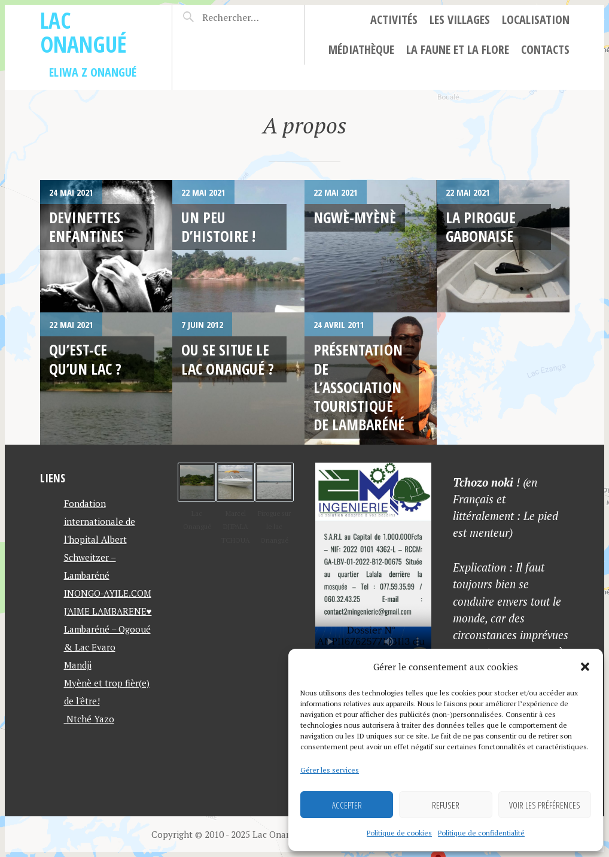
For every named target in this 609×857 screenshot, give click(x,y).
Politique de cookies (399, 832)
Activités (394, 19)
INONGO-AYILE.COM (107, 593)
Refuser (445, 805)
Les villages (460, 19)
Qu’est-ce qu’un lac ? (85, 358)
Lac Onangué (83, 32)
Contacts (545, 49)
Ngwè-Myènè (354, 217)
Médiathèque (361, 49)
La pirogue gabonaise (481, 226)
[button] (585, 667)
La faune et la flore (457, 49)
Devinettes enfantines (86, 226)
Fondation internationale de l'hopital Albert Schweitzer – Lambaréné (99, 539)
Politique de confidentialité (481, 832)
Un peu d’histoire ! (218, 226)
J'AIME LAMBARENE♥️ (108, 611)
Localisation (536, 19)
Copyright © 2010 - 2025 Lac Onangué (228, 834)
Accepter (347, 805)
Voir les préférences (544, 805)
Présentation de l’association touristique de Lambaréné (358, 386)
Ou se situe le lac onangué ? (227, 358)
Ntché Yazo (89, 719)
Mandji (78, 665)
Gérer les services (329, 769)
